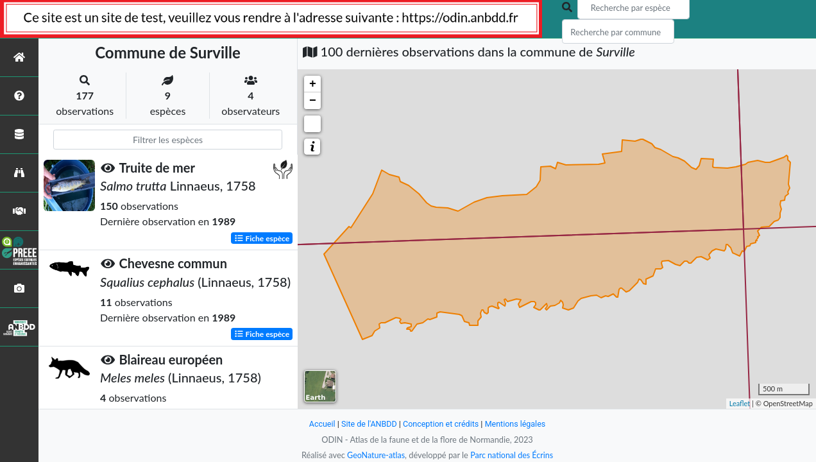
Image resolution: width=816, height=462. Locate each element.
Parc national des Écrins (512, 455)
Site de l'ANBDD (367, 424)
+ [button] (312, 84)
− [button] (312, 100)
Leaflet (740, 403)
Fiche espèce (262, 238)
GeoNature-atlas (374, 455)
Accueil (319, 424)
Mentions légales (517, 424)
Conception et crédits (441, 424)
